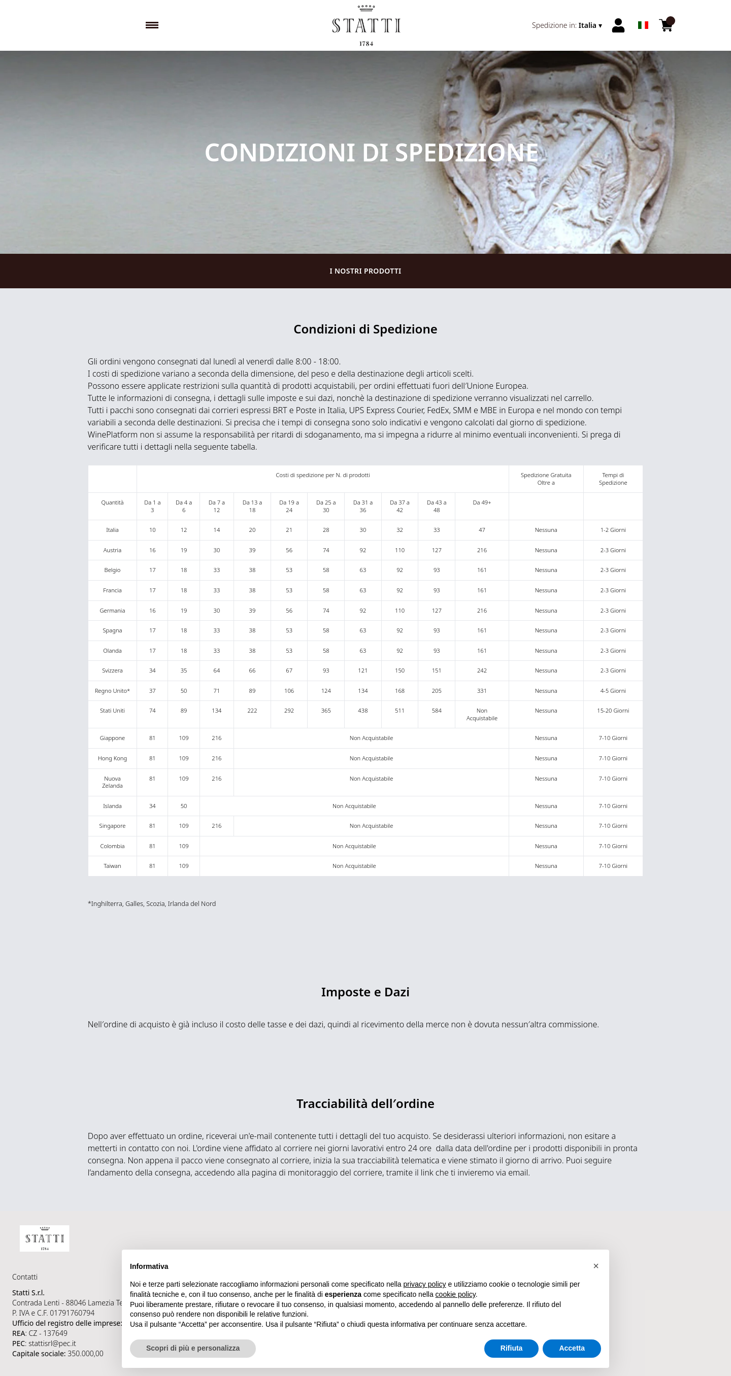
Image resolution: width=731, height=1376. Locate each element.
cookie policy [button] (456, 1304)
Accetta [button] (572, 1359)
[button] (596, 1276)
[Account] (618, 25)
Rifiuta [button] (512, 1359)
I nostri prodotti (365, 271)
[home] (366, 25)
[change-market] (568, 25)
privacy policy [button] (425, 1295)
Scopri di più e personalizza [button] (193, 1359)
